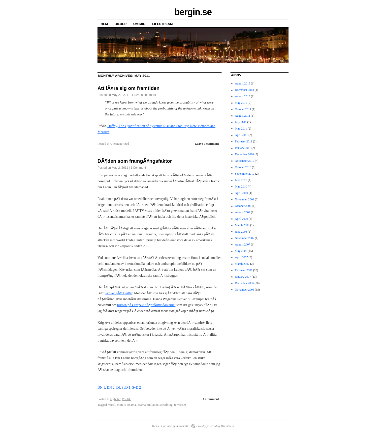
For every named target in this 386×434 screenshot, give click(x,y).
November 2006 (244, 289)
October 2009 (243, 206)
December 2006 (244, 283)
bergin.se (193, 12)
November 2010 (244, 161)
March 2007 (242, 264)
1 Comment (138, 167)
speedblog (166, 405)
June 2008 (241, 231)
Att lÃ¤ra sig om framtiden (128, 88)
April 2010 (241, 193)
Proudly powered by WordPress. (215, 426)
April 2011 (241, 135)
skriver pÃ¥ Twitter (118, 293)
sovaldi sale (128, 114)
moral (111, 405)
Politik (126, 399)
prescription (166, 234)
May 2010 (241, 186)
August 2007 (242, 244)
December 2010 (244, 154)
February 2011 (243, 141)
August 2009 (242, 212)
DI (118, 387)
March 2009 (242, 225)
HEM (104, 24)
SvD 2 (136, 387)
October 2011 (243, 109)
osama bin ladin (147, 405)
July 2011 (241, 122)
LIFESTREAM (162, 24)
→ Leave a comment (205, 143)
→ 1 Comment (209, 399)
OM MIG (139, 24)
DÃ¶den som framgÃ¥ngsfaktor (134, 161)
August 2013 (242, 96)
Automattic (182, 426)
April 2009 (241, 218)
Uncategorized (119, 143)
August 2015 (242, 83)
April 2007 (241, 257)
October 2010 (243, 167)
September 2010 (244, 173)
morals (121, 405)
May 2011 (241, 128)
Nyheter (115, 399)
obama (131, 405)
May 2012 (241, 103)
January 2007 (243, 276)
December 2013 (244, 90)
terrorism (180, 405)
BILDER (121, 24)
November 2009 (244, 199)
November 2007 (244, 238)
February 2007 (243, 270)
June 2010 (241, 180)
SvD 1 (126, 387)
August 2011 (242, 115)
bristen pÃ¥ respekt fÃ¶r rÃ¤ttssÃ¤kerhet (146, 305)
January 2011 (243, 148)
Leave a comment (144, 95)
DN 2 (111, 387)
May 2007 (241, 251)
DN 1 (101, 387)
